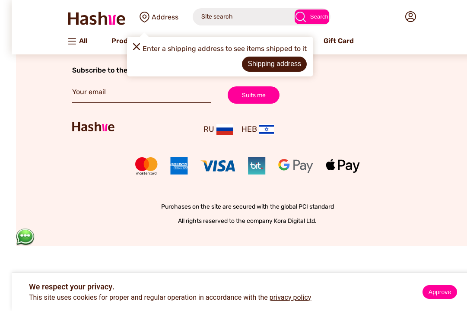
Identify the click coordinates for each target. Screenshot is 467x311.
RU (204, 129)
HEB (244, 129)
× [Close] (457, 280)
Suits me (240, 94)
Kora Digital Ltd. (281, 221)
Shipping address (260, 63)
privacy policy (277, 297)
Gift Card (325, 41)
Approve (426, 292)
